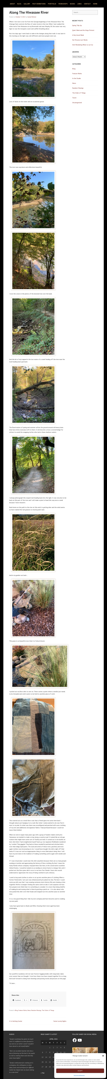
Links (79, 4)
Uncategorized (77, 103)
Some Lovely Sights (59, 1021)
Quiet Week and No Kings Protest (83, 30)
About (12, 4)
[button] (103, 1056)
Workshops (63, 4)
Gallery (27, 4)
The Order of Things (48, 1010)
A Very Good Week (78, 35)
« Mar (42, 1073)
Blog (19, 4)
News (29, 1010)
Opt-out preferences (79, 1075)
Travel (74, 98)
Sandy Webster (31, 17)
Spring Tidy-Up (77, 25)
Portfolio (52, 4)
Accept (80, 1071)
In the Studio (76, 78)
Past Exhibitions (39, 4)
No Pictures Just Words (80, 40)
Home (95, 4)
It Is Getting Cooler (15, 1021)
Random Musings (36, 1010)
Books (72, 4)
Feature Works (22, 1010)
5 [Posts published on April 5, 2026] (64, 1047)
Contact (87, 4)
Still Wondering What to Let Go (82, 45)
